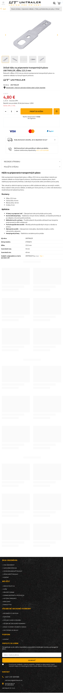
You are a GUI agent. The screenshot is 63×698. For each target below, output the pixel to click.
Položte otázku (11, 166)
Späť (3, 9)
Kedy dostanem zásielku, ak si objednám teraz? (30, 140)
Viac (41, 256)
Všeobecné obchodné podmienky (14, 623)
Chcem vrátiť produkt (10, 574)
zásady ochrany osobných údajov (47, 666)
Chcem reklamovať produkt (12, 571)
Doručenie (6, 616)
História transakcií (9, 598)
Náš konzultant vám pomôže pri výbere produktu (31, 149)
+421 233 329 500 (42, 150)
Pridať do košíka (36, 111)
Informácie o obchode (10, 613)
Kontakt (6, 577)
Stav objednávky (8, 565)
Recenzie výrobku (12, 161)
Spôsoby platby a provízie (12, 620)
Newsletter (7, 604)
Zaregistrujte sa (9, 586)
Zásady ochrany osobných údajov (14, 627)
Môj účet (6, 581)
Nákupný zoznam (8, 592)
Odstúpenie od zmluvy (10, 630)
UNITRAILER (14, 85)
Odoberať (31, 660)
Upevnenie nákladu (28, 9)
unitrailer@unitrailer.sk (13, 680)
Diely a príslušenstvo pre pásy (44, 9)
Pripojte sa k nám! (10, 643)
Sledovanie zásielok (10, 568)
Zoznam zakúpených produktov (13, 595)
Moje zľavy (6, 601)
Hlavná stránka (15, 9)
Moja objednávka (9, 560)
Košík (5, 589)
